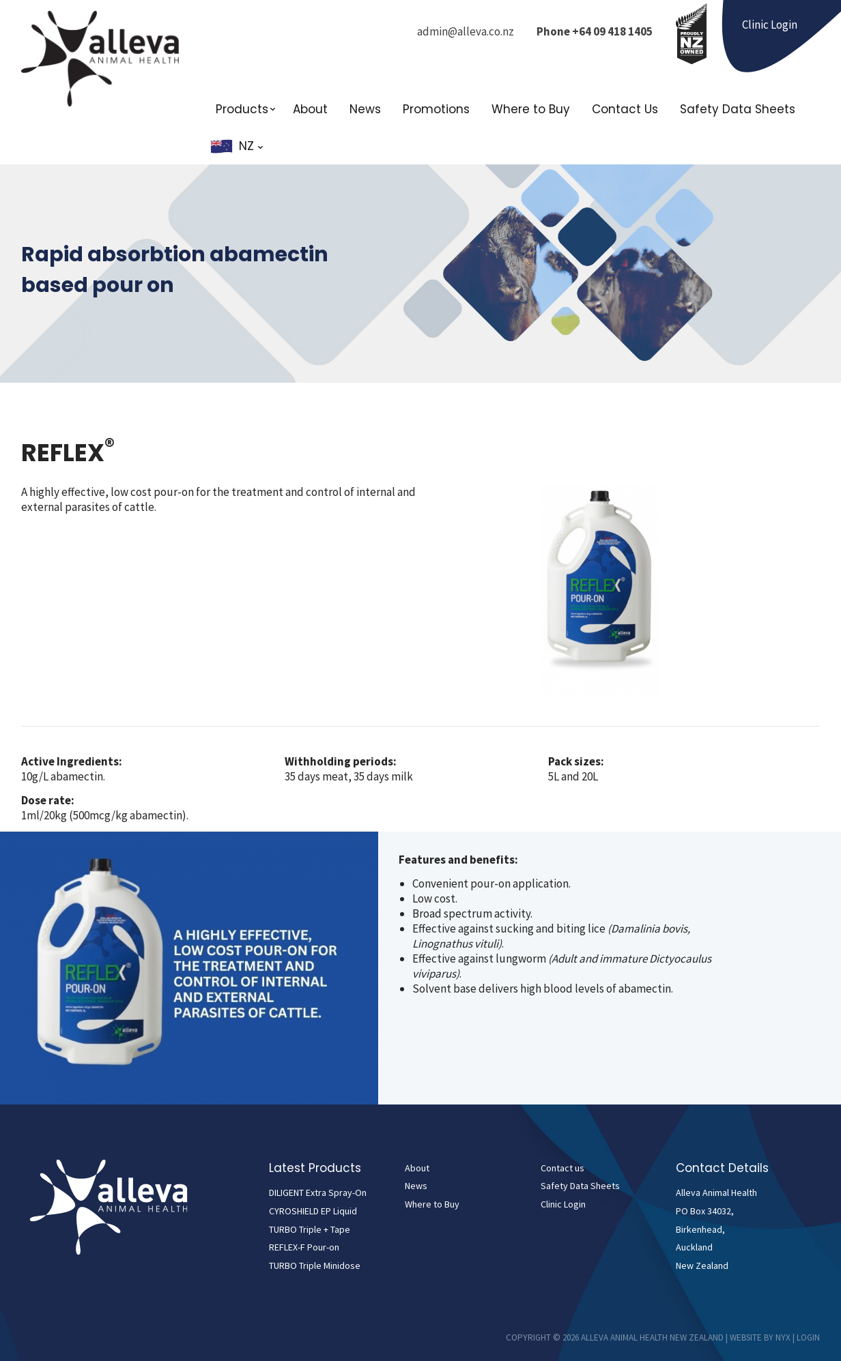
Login (808, 1337)
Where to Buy (530, 109)
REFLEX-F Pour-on (304, 1247)
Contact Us (625, 109)
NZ (251, 146)
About (310, 109)
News (365, 109)
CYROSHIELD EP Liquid (313, 1211)
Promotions (436, 109)
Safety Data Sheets (737, 109)
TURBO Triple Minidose (314, 1265)
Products (242, 109)
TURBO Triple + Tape (309, 1229)
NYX (782, 1337)
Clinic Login (563, 1204)
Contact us (562, 1168)
